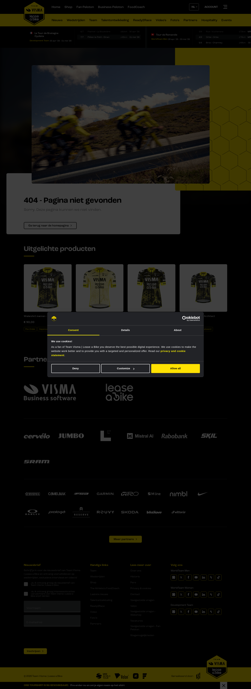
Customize (125, 368)
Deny (75, 368)
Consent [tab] (73, 330)
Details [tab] (125, 330)
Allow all (175, 368)
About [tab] (177, 330)
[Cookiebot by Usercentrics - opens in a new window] (184, 318)
